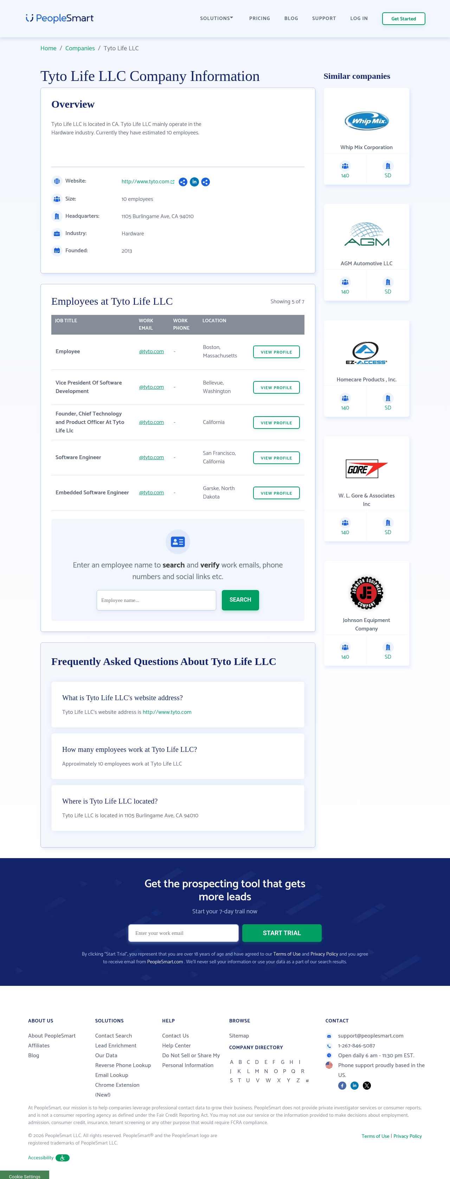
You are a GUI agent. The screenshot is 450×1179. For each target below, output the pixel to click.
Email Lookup (111, 1075)
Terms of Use (287, 954)
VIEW (276, 352)
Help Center (176, 1046)
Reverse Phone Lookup (123, 1065)
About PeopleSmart (52, 1036)
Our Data (106, 1055)
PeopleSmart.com (165, 962)
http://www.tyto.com (145, 182)
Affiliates (39, 1046)
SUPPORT (324, 19)
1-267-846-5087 (350, 1046)
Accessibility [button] (49, 1158)
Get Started (404, 19)
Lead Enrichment (116, 1046)
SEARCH (240, 599)
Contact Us (175, 1036)
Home (48, 48)
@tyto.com (151, 351)
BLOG (291, 19)
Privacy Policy (324, 954)
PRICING (259, 19)
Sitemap (239, 1036)
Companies (80, 48)
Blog (33, 1055)
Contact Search (113, 1036)
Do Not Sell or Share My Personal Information (191, 1060)
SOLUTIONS (216, 19)
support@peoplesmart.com (365, 1036)
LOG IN (359, 19)
